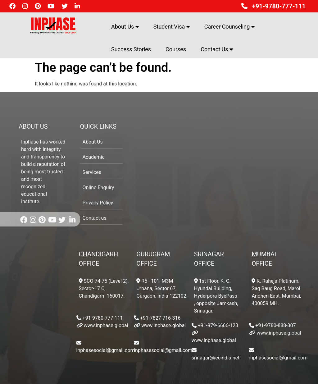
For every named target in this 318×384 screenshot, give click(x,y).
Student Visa (171, 26)
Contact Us (217, 49)
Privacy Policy (98, 203)
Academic (94, 157)
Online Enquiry (98, 187)
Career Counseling (229, 26)
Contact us (95, 218)
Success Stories (131, 49)
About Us (125, 26)
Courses (176, 49)
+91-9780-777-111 (272, 6)
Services (92, 172)
